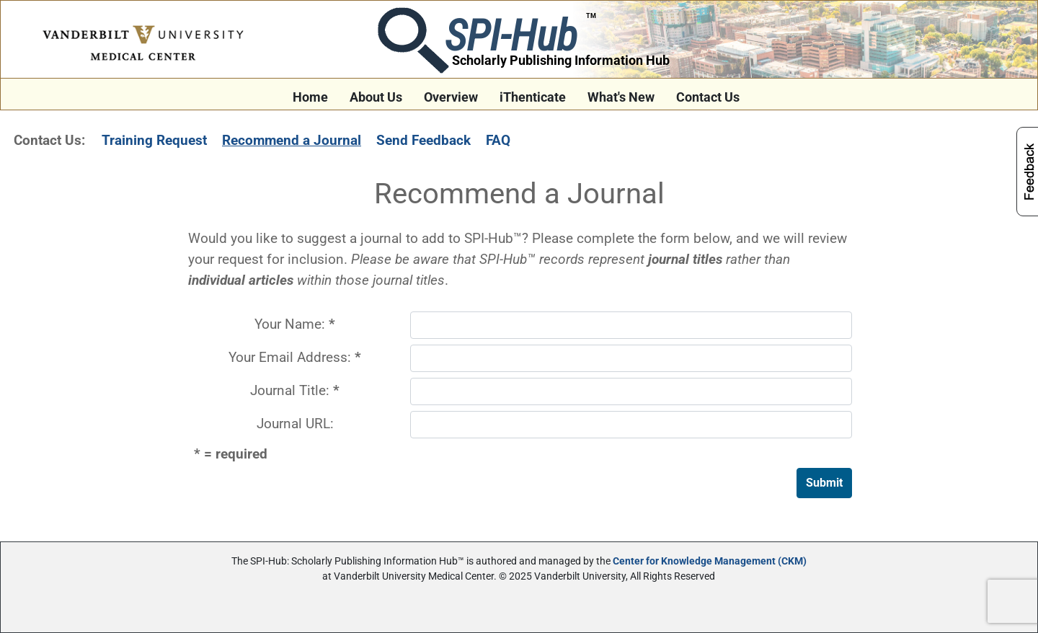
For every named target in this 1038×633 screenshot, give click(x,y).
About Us (376, 97)
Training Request (154, 140)
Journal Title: (295, 390)
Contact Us (708, 97)
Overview (451, 97)
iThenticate (533, 97)
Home (310, 97)
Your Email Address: (295, 357)
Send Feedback (423, 140)
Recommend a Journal (291, 140)
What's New (621, 97)
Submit (824, 483)
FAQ (498, 140)
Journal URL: (295, 423)
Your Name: (294, 324)
